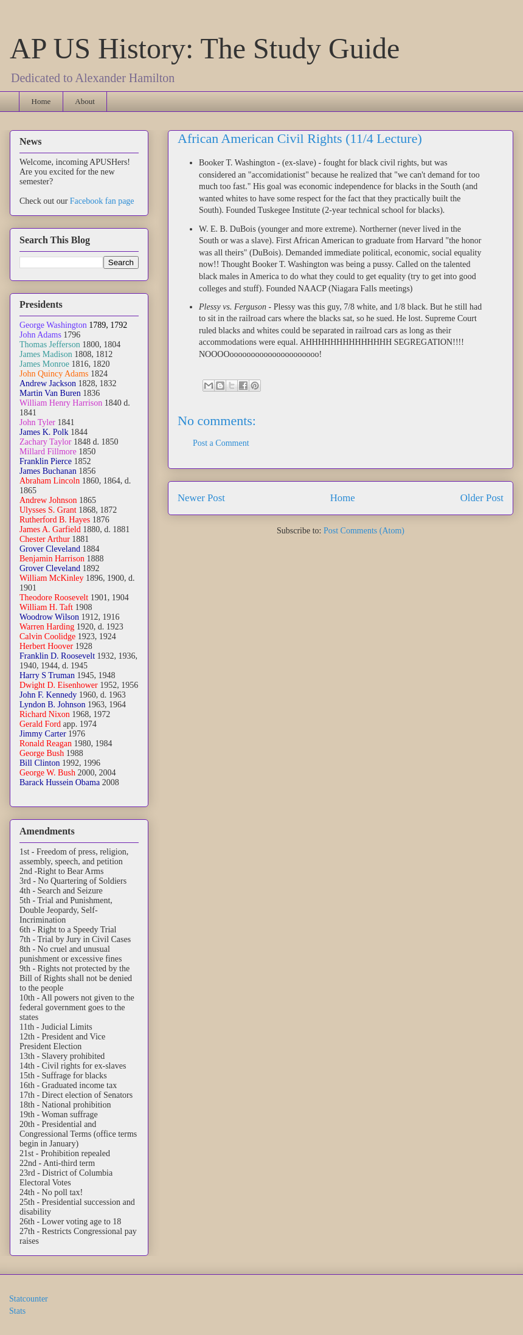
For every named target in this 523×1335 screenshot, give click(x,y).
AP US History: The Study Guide (205, 48)
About (85, 101)
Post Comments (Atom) (364, 530)
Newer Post (201, 498)
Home (41, 101)
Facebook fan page (102, 201)
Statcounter (28, 1298)
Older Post (482, 498)
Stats (17, 1311)
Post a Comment (221, 443)
